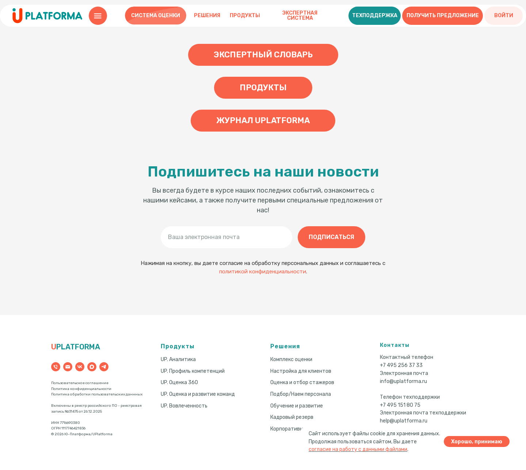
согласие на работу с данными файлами (358, 449)
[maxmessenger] (91, 366)
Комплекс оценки (291, 359)
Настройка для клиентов (300, 371)
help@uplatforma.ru (403, 421)
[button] (374, 16)
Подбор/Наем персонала (300, 394)
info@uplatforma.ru (403, 381)
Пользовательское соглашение (79, 383)
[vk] (79, 366)
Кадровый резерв (291, 417)
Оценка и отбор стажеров (302, 382)
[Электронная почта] (67, 366)
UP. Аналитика (178, 359)
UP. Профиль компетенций (193, 371)
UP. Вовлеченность (184, 406)
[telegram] (103, 366)
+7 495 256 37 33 (401, 365)
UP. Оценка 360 (179, 382)
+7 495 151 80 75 (400, 405)
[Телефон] (55, 366)
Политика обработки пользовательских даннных (96, 394)
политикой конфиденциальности (262, 271)
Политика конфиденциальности (81, 389)
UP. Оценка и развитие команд (198, 394)
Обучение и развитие (296, 406)
